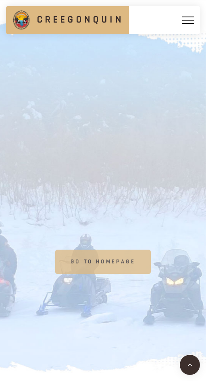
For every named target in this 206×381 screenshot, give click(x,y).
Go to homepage (103, 262)
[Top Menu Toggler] (188, 20)
